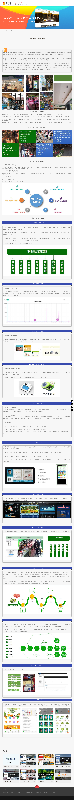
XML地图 (23, 797)
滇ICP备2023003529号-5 (68, 797)
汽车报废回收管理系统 (29, 792)
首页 (8, 30)
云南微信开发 (19, 792)
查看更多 (70, 750)
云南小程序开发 (5, 792)
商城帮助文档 (45, 792)
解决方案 (11, 30)
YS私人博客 (53, 792)
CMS (9, 797)
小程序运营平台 (38, 792)
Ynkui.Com (12, 797)
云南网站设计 (12, 792)
